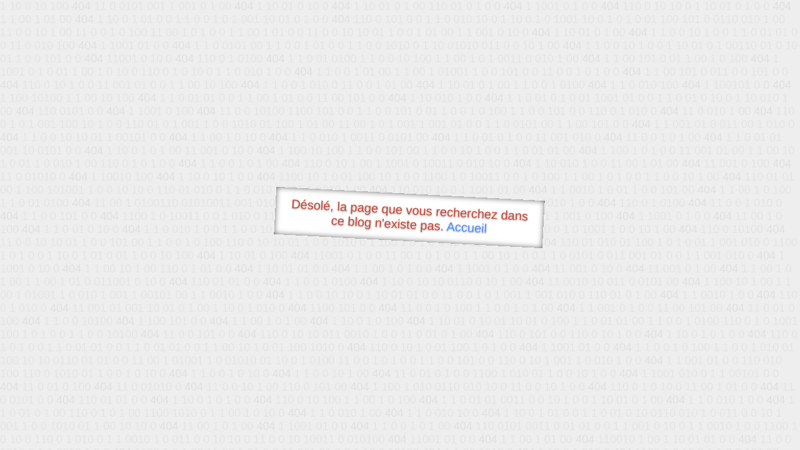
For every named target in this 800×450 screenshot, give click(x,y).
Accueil (467, 227)
